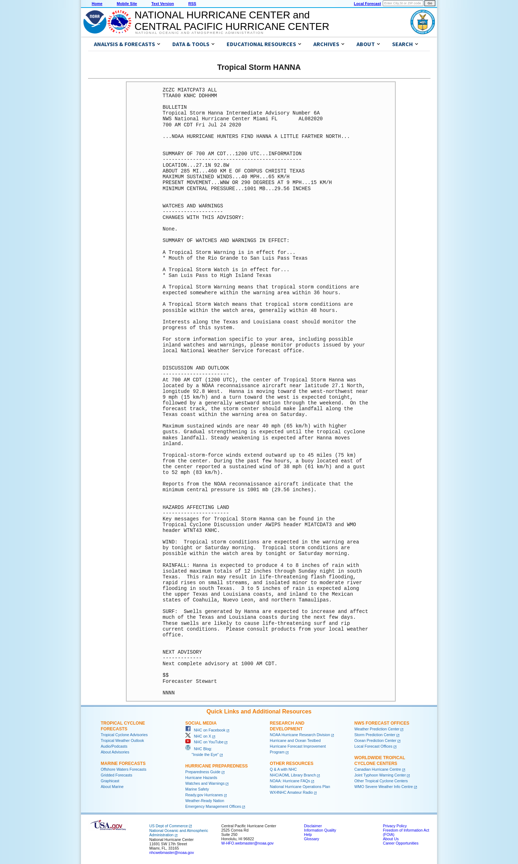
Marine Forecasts (123, 763)
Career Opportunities (400, 843)
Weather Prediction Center (376, 729)
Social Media (201, 723)
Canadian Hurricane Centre (377, 769)
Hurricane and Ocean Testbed (295, 740)
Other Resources (291, 763)
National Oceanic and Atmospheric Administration (199, 33)
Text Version (162, 3)
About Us (391, 839)
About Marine (112, 786)
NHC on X (198, 736)
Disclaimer (313, 826)
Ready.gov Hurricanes (204, 795)
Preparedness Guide (203, 772)
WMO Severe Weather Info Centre (383, 786)
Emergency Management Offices (213, 806)
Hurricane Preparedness (216, 766)
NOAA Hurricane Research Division (300, 735)
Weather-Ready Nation (204, 800)
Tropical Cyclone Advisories (124, 735)
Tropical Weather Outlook (122, 740)
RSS (192, 3)
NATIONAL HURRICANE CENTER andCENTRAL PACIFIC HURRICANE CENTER (232, 20)
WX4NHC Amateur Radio (291, 792)
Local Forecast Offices (373, 746)
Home (97, 3)
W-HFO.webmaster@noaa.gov (247, 843)
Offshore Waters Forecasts (123, 769)
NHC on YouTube (204, 742)
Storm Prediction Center (374, 735)
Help (308, 834)
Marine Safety (197, 789)
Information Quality (320, 830)
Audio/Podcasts (114, 746)
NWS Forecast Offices (381, 723)
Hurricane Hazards (201, 777)
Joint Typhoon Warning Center (380, 775)
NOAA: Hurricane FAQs (290, 781)
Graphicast (110, 781)
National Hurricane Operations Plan (300, 786)
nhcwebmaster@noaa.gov (171, 852)
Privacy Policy (394, 826)
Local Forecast (367, 3)
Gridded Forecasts (116, 775)
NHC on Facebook (205, 730)
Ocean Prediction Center (375, 740)
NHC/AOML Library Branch (293, 775)
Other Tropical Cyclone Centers (381, 781)
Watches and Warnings (204, 783)
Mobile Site (127, 3)
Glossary (311, 839)
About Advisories (115, 752)
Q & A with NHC (283, 769)
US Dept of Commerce (168, 826)
